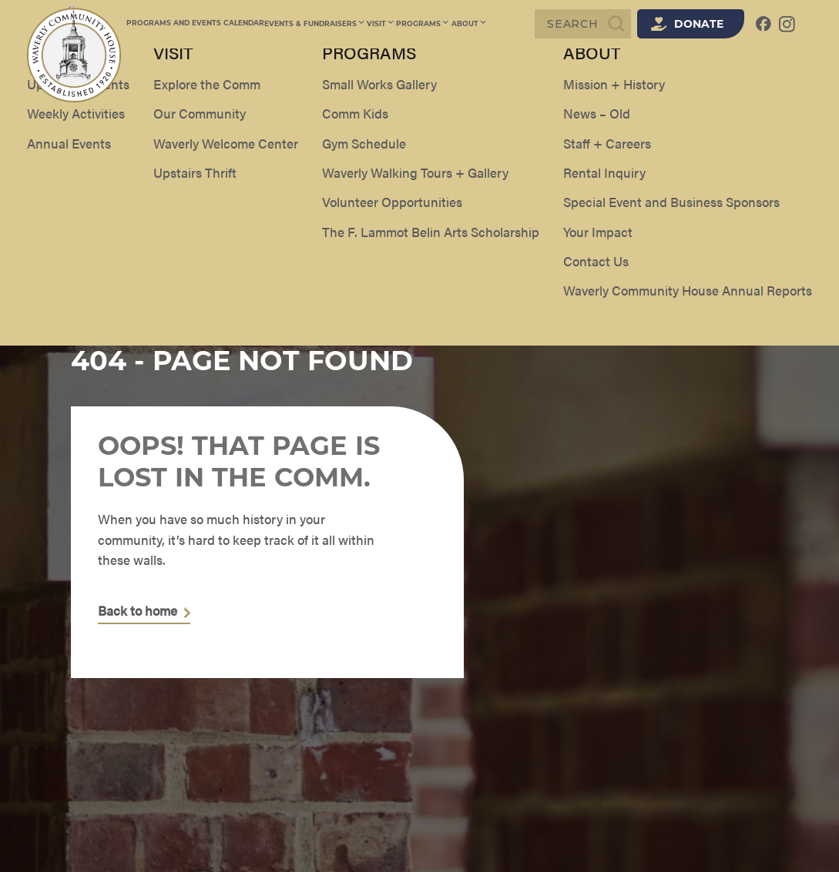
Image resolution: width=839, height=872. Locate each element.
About (466, 24)
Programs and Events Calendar (195, 23)
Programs (421, 24)
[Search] (583, 23)
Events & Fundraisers (315, 24)
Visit (380, 24)
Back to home (137, 611)
